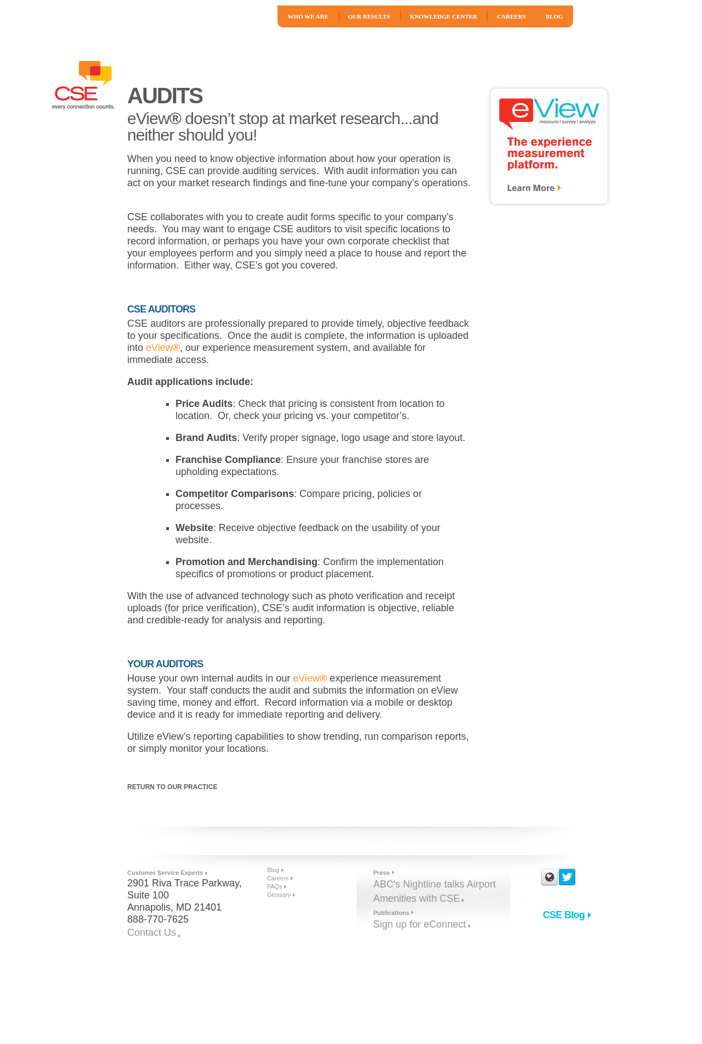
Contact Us (151, 932)
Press (381, 872)
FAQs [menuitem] (274, 886)
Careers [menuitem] (511, 16)
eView (163, 347)
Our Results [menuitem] (369, 16)
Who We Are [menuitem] (307, 16)
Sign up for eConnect (419, 924)
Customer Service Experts (165, 872)
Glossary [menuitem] (279, 894)
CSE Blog (564, 915)
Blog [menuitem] (554, 16)
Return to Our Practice (172, 787)
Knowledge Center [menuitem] (443, 16)
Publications (391, 912)
